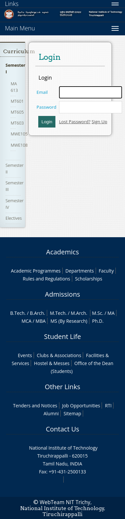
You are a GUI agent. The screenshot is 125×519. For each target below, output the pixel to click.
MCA (26, 321)
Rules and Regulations (46, 279)
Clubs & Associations (59, 355)
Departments (79, 271)
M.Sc (97, 313)
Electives (14, 218)
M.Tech (57, 313)
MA (111, 313)
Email (42, 92)
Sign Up (99, 122)
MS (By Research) (68, 321)
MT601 (17, 101)
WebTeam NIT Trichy (65, 502)
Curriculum (19, 51)
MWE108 (19, 145)
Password (46, 107)
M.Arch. (79, 313)
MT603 (17, 123)
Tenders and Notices (35, 405)
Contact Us (62, 429)
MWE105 (19, 134)
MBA (41, 321)
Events (25, 355)
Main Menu (20, 28)
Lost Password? (74, 122)
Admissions (62, 294)
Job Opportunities (81, 405)
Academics (62, 251)
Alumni (51, 413)
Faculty (106, 271)
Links (11, 3)
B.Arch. (37, 313)
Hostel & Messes (52, 363)
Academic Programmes (36, 271)
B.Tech (17, 313)
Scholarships (88, 279)
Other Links (62, 386)
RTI (108, 405)
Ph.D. (98, 321)
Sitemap (72, 413)
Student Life (62, 336)
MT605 (17, 112)
